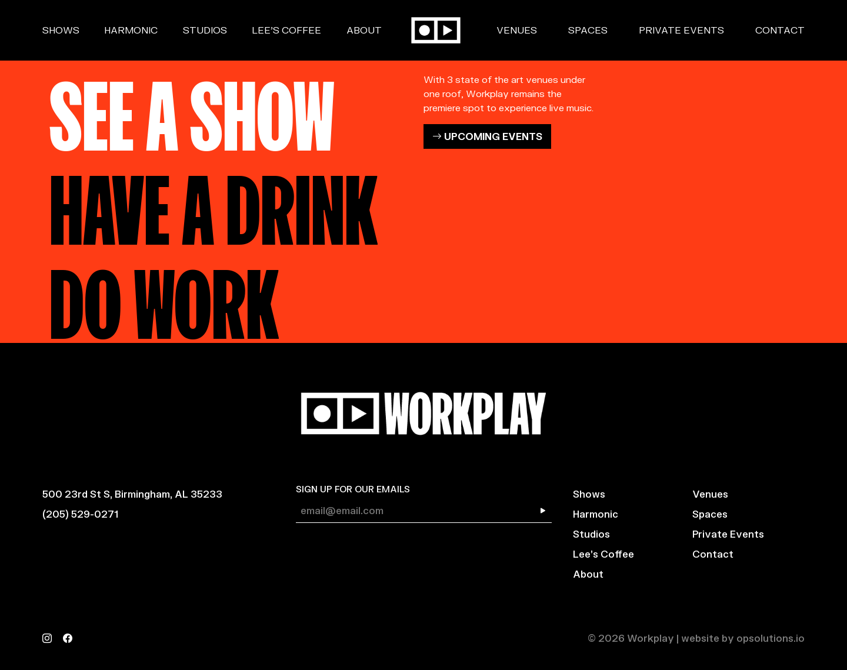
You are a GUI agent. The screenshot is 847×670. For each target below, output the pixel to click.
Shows (60, 29)
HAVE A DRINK (213, 202)
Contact (780, 29)
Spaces (588, 29)
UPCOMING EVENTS (487, 136)
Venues (516, 29)
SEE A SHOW (192, 108)
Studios (205, 29)
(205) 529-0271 (80, 513)
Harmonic (131, 29)
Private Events (681, 29)
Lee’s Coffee (286, 29)
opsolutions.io (770, 638)
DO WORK (164, 296)
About (364, 29)
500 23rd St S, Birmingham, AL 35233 (132, 493)
